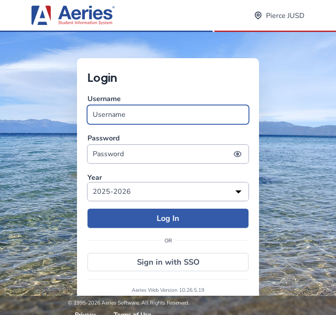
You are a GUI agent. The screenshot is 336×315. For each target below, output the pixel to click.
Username (168, 109)
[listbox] (168, 191)
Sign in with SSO (168, 262)
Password (168, 148)
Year (95, 177)
